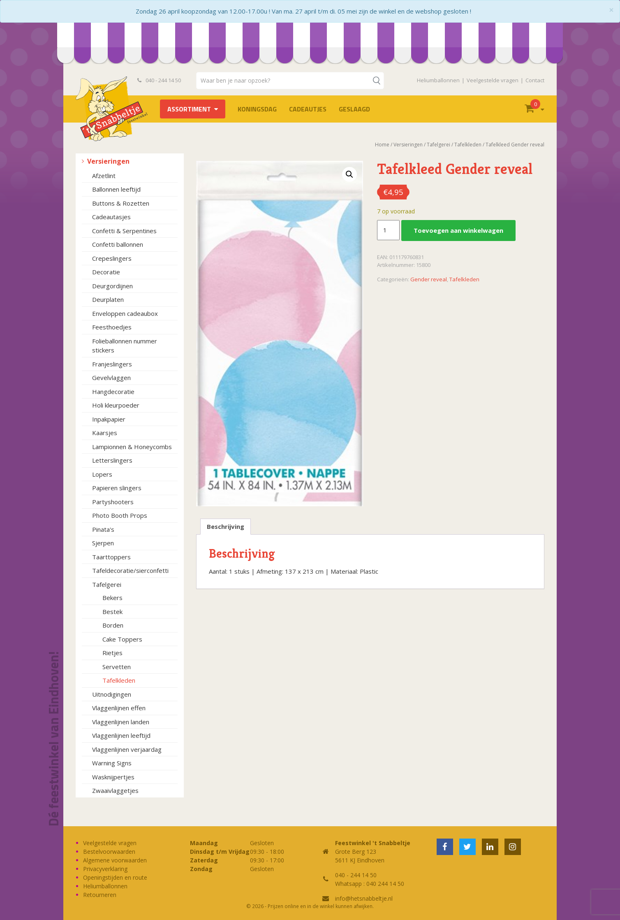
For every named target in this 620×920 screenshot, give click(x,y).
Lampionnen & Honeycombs (132, 447)
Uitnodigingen (111, 694)
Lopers (102, 474)
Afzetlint (104, 175)
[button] (349, 174)
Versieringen (108, 161)
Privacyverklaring (105, 869)
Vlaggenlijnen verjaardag (127, 749)
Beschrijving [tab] (225, 526)
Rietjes (112, 653)
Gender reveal (428, 279)
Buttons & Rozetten (120, 203)
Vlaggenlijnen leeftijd (121, 735)
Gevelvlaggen (111, 377)
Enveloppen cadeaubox (125, 313)
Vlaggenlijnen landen (120, 722)
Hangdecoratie (113, 391)
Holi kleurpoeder (115, 405)
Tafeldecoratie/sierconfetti (130, 570)
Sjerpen (103, 543)
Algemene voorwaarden (115, 860)
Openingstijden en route (115, 877)
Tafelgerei (106, 584)
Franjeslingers (112, 364)
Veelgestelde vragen (492, 80)
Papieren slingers (116, 488)
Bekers (112, 597)
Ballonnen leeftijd (116, 189)
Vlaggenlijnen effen (119, 708)
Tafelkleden (118, 680)
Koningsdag (257, 109)
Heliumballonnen (438, 80)
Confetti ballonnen (117, 244)
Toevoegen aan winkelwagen (458, 230)
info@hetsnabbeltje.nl (364, 898)
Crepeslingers (112, 258)
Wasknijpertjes (113, 777)
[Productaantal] (388, 230)
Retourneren (99, 895)
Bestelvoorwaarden (109, 851)
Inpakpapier (108, 419)
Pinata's (103, 529)
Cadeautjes (307, 109)
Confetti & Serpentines (124, 231)
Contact (534, 80)
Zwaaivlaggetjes (115, 790)
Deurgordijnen (112, 286)
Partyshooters (113, 502)
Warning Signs (112, 763)
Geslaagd (354, 109)
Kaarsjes (104, 433)
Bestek (112, 611)
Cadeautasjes (111, 217)
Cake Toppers (122, 639)
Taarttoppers (111, 557)
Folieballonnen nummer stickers (124, 346)
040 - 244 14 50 (159, 80)
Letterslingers (112, 460)
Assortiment (189, 109)
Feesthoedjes (112, 327)
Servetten (116, 667)
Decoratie (106, 272)
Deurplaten (108, 299)
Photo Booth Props (119, 515)
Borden (112, 625)
